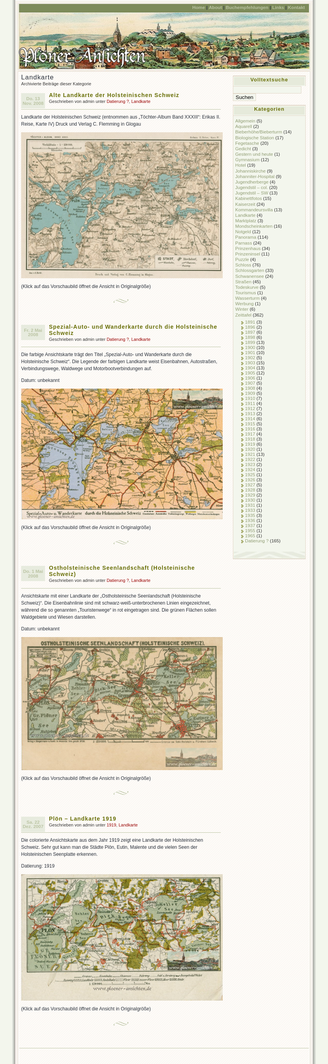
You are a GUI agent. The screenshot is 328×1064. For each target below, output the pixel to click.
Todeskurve (247, 287)
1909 (250, 393)
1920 (250, 449)
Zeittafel (243, 314)
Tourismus (245, 292)
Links (278, 7)
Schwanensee (249, 276)
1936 (250, 520)
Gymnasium (247, 159)
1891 (250, 321)
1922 (250, 459)
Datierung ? (117, 101)
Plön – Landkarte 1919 (82, 819)
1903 (250, 362)
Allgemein (245, 120)
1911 (250, 403)
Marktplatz (245, 220)
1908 (250, 388)
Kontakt (296, 7)
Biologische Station (254, 137)
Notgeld (243, 231)
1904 (250, 367)
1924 (250, 469)
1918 (250, 438)
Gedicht (243, 148)
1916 (250, 428)
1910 (250, 398)
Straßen (243, 281)
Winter (242, 308)
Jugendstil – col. (251, 187)
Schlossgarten (249, 270)
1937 (250, 525)
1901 (250, 352)
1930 (250, 499)
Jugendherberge (252, 181)
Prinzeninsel (247, 253)
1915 (250, 423)
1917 (250, 433)
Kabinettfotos (248, 198)
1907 (250, 382)
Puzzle (242, 259)
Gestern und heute (254, 154)
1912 (250, 408)
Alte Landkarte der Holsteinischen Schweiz (114, 95)
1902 (250, 357)
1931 (250, 505)
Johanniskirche (250, 170)
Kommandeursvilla (254, 209)
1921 (250, 454)
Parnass (243, 242)
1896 (250, 326)
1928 (250, 489)
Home (198, 7)
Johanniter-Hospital (254, 176)
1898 (250, 337)
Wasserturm (247, 298)
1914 (250, 418)
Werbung (244, 303)
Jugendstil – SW (251, 192)
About (215, 7)
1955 (250, 530)
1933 (250, 510)
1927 (250, 484)
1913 (250, 413)
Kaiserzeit (245, 204)
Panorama (245, 236)
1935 (250, 515)
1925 (250, 474)
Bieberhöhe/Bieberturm (258, 131)
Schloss (243, 264)
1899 (250, 342)
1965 (250, 535)
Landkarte (140, 101)
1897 (250, 332)
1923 (250, 464)
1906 (250, 377)
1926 (250, 479)
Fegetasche (247, 143)
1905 (250, 372)
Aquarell (243, 126)
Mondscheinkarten (253, 226)
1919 (111, 825)
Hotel (240, 164)
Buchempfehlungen (247, 7)
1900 (250, 347)
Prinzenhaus (248, 248)
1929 (250, 494)
